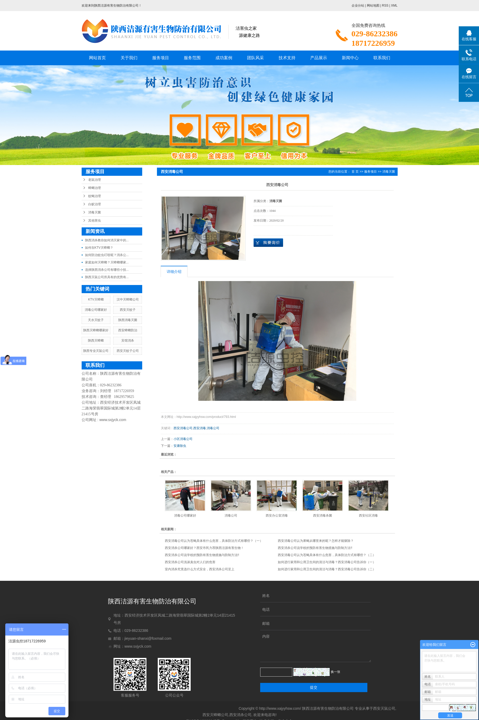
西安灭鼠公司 (384, 708)
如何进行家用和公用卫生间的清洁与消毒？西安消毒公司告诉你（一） (327, 562)
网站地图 (373, 5)
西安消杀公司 (240, 715)
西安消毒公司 (183, 428)
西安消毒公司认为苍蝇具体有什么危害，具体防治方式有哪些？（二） (327, 555)
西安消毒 (199, 428)
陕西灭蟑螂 (96, 340)
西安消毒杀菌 (322, 515)
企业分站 (358, 5)
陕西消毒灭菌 (127, 320)
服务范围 (192, 58)
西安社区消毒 (368, 515)
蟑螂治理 (94, 188)
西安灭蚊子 (128, 310)
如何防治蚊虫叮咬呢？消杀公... (107, 255)
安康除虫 (180, 446)
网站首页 (97, 58)
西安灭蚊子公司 (128, 351)
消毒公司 (213, 428)
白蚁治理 (94, 204)
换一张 (335, 672)
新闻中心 (350, 58)
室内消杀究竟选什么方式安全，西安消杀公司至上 (199, 569)
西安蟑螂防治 (127, 330)
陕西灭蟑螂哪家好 (95, 330)
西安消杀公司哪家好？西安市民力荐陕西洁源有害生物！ (204, 548)
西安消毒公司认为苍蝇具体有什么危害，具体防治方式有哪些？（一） (214, 541)
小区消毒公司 (183, 439)
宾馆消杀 (127, 340)
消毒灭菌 (94, 212)
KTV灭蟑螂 (95, 299)
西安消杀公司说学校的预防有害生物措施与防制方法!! (315, 548)
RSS (385, 5)
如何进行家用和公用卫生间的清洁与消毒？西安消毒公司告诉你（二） (327, 569)
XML (394, 5)
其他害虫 (94, 220)
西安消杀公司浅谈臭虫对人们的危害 (190, 562)
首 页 (355, 171)
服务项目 (160, 58)
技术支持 (287, 58)
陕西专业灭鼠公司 (95, 351)
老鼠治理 (94, 180)
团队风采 (255, 58)
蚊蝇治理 (94, 196)
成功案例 (223, 58)
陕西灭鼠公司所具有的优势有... (107, 277)
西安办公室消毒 (277, 515)
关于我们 (129, 58)
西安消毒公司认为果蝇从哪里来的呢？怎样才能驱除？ (316, 541)
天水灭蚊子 (96, 320)
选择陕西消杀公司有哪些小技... (107, 270)
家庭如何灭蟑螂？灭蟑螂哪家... (107, 262)
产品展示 (318, 58)
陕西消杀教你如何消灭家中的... (107, 240)
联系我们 (381, 58)
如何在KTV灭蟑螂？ (99, 247)
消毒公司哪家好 (96, 310)
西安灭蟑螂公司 (215, 715)
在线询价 (268, 242)
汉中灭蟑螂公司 (128, 299)
